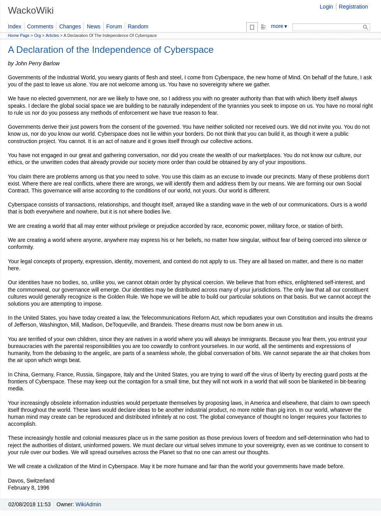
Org (37, 35)
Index (14, 26)
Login (326, 6)
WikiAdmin (88, 504)
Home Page (19, 35)
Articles (52, 35)
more (279, 26)
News (93, 26)
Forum (114, 26)
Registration (353, 6)
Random (138, 26)
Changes (70, 26)
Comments (40, 26)
